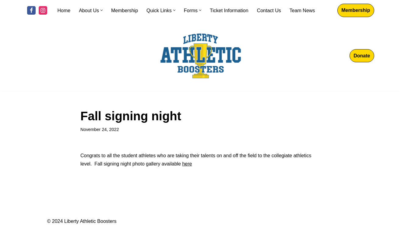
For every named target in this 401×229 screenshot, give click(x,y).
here (187, 163)
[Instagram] (43, 10)
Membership (124, 10)
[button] (101, 10)
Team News (302, 10)
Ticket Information (229, 10)
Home (64, 10)
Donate (362, 55)
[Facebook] (31, 10)
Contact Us (269, 10)
